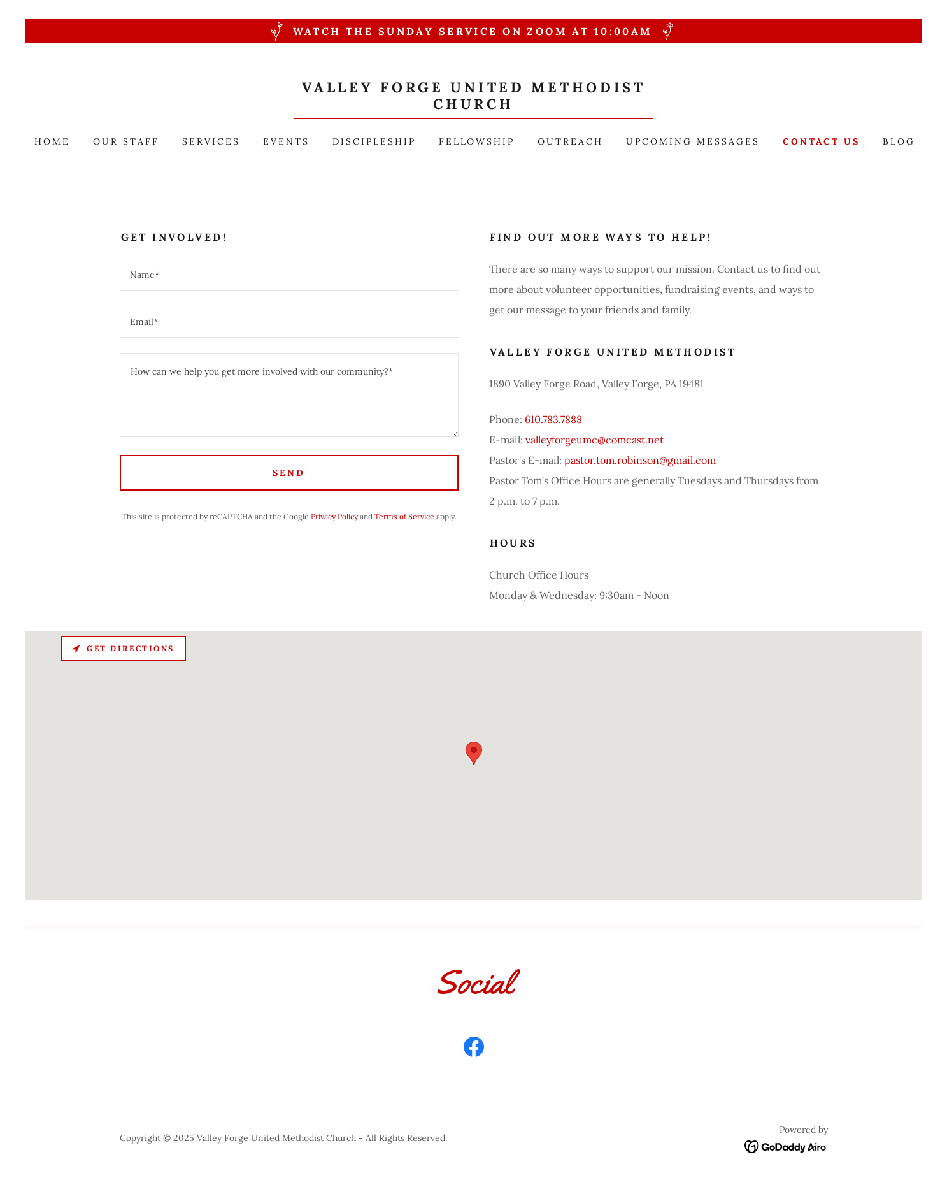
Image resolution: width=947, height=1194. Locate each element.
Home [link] (52, 141)
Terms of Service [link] (404, 516)
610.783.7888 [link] (553, 419)
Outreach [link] (570, 141)
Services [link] (211, 141)
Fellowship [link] (477, 141)
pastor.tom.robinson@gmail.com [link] (640, 460)
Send (289, 472)
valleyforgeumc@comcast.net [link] (594, 439)
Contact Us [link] (821, 141)
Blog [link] (899, 141)
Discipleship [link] (374, 141)
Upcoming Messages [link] (693, 141)
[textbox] (289, 275)
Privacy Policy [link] (334, 516)
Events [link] (286, 141)
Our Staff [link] (126, 141)
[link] (473, 105)
